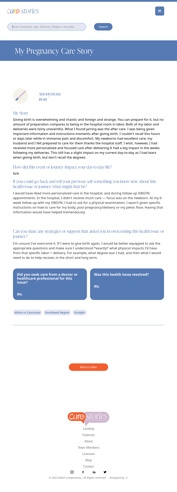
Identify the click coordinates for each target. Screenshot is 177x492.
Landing (88, 428)
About (88, 441)
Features (88, 435)
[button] (159, 11)
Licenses (88, 454)
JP (127, 477)
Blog (88, 460)
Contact (88, 466)
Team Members (88, 447)
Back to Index (88, 367)
